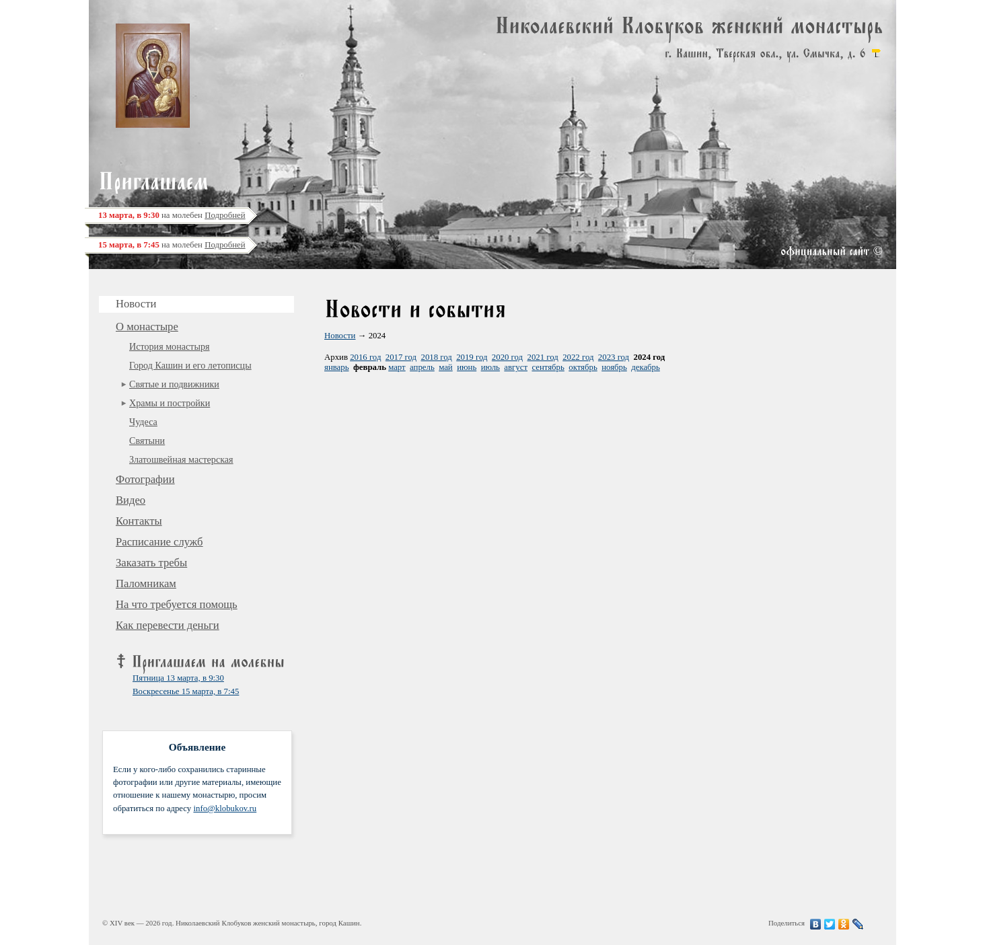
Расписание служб (159, 541)
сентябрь (548, 367)
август (515, 367)
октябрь (583, 367)
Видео (130, 500)
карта (876, 53)
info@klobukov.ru (224, 808)
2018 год (436, 357)
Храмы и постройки (169, 403)
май (446, 367)
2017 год (401, 357)
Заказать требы (151, 562)
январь (336, 367)
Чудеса (143, 421)
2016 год (365, 357)
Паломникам (146, 583)
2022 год (577, 357)
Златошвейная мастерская (181, 459)
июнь (466, 367)
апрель (422, 367)
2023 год (613, 357)
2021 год (542, 357)
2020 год (507, 357)
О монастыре (147, 326)
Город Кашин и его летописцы (190, 365)
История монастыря (169, 346)
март (397, 367)
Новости (339, 335)
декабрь (645, 367)
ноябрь (614, 367)
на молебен (172, 215)
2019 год (471, 357)
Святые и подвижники (174, 384)
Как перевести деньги (167, 625)
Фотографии (145, 479)
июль (490, 367)
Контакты (139, 521)
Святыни (147, 440)
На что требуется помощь (177, 604)
